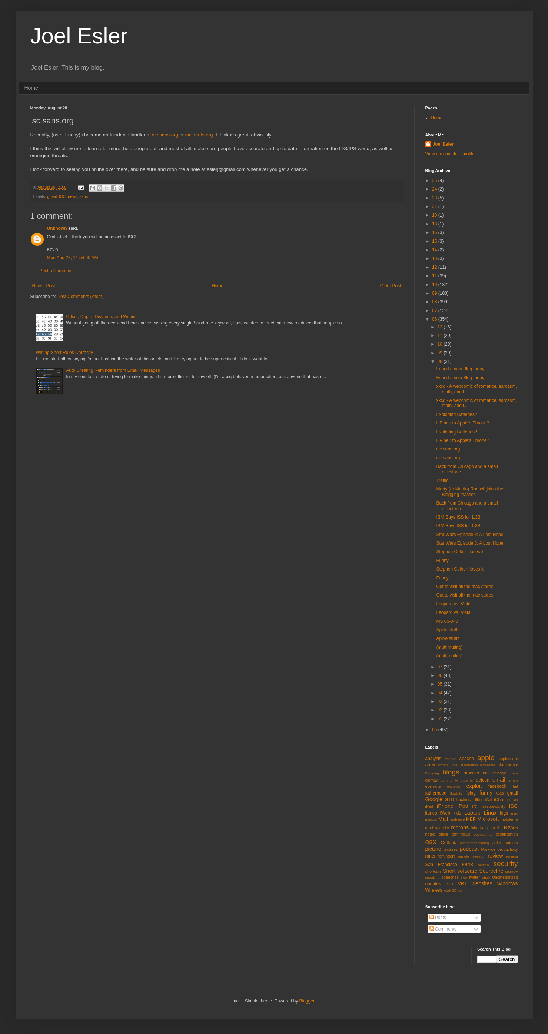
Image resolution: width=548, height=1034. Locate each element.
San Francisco (441, 864)
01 (440, 718)
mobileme (509, 819)
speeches (450, 877)
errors (513, 780)
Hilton (478, 799)
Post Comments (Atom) (80, 296)
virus (449, 884)
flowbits (456, 793)
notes (430, 834)
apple (486, 758)
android (450, 759)
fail (515, 786)
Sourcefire (491, 871)
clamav (431, 780)
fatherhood (435, 793)
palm (496, 842)
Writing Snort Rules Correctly (64, 352)
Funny (442, 560)
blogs (450, 772)
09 (435, 293)
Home (31, 88)
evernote (433, 786)
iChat (499, 799)
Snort (449, 871)
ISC (62, 196)
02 (440, 710)
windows (507, 883)
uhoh (486, 877)
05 (440, 684)
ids (509, 799)
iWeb (445, 813)
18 (435, 224)
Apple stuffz (447, 629)
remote (463, 856)
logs (504, 813)
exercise (453, 786)
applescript (508, 758)
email (498, 780)
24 (435, 189)
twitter (474, 877)
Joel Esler (79, 35)
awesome (487, 765)
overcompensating (474, 843)
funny (485, 793)
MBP (471, 819)
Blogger (307, 1001)
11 (435, 275)
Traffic (442, 480)
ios (515, 800)
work (447, 890)
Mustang (479, 827)
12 (435, 267)
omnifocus (461, 834)
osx (430, 842)
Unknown (57, 228)
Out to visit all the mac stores (464, 586)
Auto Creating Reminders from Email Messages (113, 370)
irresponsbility (493, 806)
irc (474, 806)
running (512, 856)
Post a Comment (56, 270)
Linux (490, 813)
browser (471, 773)
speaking (432, 877)
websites (482, 883)
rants (430, 856)
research (478, 856)
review (495, 856)
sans (83, 196)
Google (433, 799)
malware (457, 819)
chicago (499, 773)
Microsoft (488, 819)
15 (435, 241)
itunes (431, 813)
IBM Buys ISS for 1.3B (458, 517)
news (72, 196)
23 (435, 198)
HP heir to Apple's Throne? (462, 423)
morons (460, 827)
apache (466, 758)
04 (440, 693)
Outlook (448, 842)
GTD (449, 799)
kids (457, 813)
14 (435, 249)
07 (435, 310)
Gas (500, 793)
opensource (483, 834)
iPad (429, 806)
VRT (462, 883)
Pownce (488, 849)
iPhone (445, 806)
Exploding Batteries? (456, 414)
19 (435, 215)
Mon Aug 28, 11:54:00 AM (72, 257)
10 (435, 284)
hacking (463, 799)
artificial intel (448, 765)
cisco (514, 773)
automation (469, 765)
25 (435, 180)
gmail (52, 196)
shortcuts (433, 871)
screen (483, 865)
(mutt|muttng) (449, 647)
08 (435, 301)
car (486, 773)
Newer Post (43, 285)
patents (511, 842)
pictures (451, 849)
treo (464, 877)
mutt (495, 827)
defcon (482, 780)
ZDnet (457, 890)
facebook (497, 786)
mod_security (437, 828)
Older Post (390, 285)
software (467, 871)
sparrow (511, 871)
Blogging (432, 773)
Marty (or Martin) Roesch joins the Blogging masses (469, 491)
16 (435, 232)
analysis (433, 758)
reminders (446, 856)
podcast (469, 849)
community (449, 780)
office (443, 834)
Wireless (433, 890)
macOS (431, 819)
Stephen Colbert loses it (459, 551)
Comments (442, 929)
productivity (508, 849)
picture (433, 849)
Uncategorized (505, 877)
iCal (488, 799)
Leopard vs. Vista (453, 604)
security (505, 864)
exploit (474, 786)
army (430, 764)
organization (507, 834)
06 (435, 319)
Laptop (472, 813)
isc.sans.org (165, 135)
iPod (463, 806)
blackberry (507, 764)
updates (433, 883)
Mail (443, 819)
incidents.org (199, 135)
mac (514, 813)
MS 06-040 (447, 621)
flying (470, 793)
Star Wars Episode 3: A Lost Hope (469, 534)
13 (435, 258)
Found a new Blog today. (460, 368)
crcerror (467, 780)
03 (440, 701)
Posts (437, 917)
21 (435, 206)
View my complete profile (450, 153)
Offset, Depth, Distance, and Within (100, 316)
